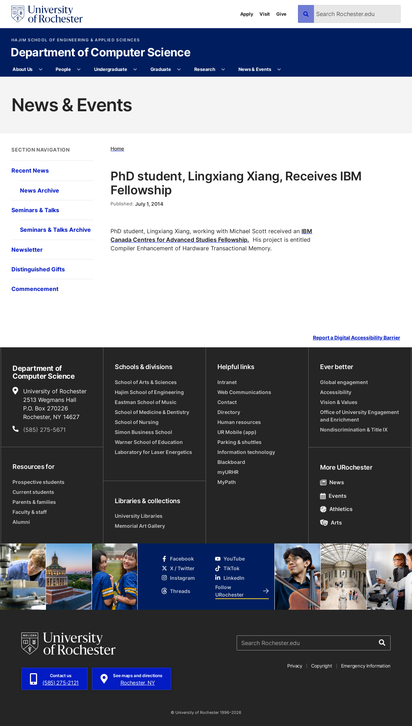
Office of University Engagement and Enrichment (359, 416)
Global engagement (344, 382)
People (63, 69)
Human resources (239, 422)
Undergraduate (110, 69)
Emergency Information (366, 666)
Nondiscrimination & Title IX (354, 429)
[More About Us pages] (40, 69)
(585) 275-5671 (44, 430)
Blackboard (231, 462)
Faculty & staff (29, 511)
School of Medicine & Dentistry (152, 412)
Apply (246, 14)
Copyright (321, 666)
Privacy (294, 666)
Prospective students (38, 482)
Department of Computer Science (100, 53)
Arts (331, 522)
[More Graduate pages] (179, 69)
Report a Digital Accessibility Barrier (356, 337)
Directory (228, 412)
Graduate (160, 69)
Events (333, 496)
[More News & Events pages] (279, 69)
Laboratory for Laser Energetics (153, 452)
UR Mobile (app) (237, 432)
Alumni (21, 521)
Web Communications (244, 392)
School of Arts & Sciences (146, 382)
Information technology (246, 452)
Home (117, 148)
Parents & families (34, 502)
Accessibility (335, 392)
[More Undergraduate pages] (135, 69)
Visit (264, 14)
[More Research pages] (223, 69)
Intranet (227, 382)
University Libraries (139, 515)
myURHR (227, 472)
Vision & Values (338, 402)
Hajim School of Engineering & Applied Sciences (75, 40)
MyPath (226, 482)
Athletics (336, 509)
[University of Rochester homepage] (47, 14)
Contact (227, 402)
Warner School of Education (149, 442)
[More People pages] (79, 69)
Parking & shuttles (239, 442)
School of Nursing (137, 422)
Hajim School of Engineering (149, 392)
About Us (22, 69)
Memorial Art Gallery (140, 525)
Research (204, 69)
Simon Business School (143, 432)
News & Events (254, 69)
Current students (33, 492)
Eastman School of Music (145, 402)
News (332, 482)
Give (281, 14)
